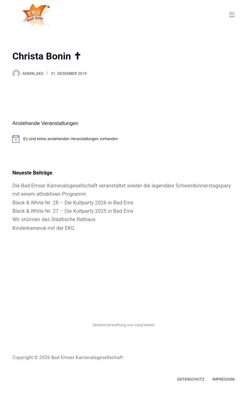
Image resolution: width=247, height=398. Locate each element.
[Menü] (232, 15)
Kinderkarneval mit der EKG (43, 228)
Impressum (223, 379)
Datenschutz (190, 379)
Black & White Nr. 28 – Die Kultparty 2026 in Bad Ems (72, 203)
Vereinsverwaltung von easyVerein (123, 324)
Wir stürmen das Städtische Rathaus (53, 219)
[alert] (123, 139)
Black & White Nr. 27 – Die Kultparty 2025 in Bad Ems (72, 211)
